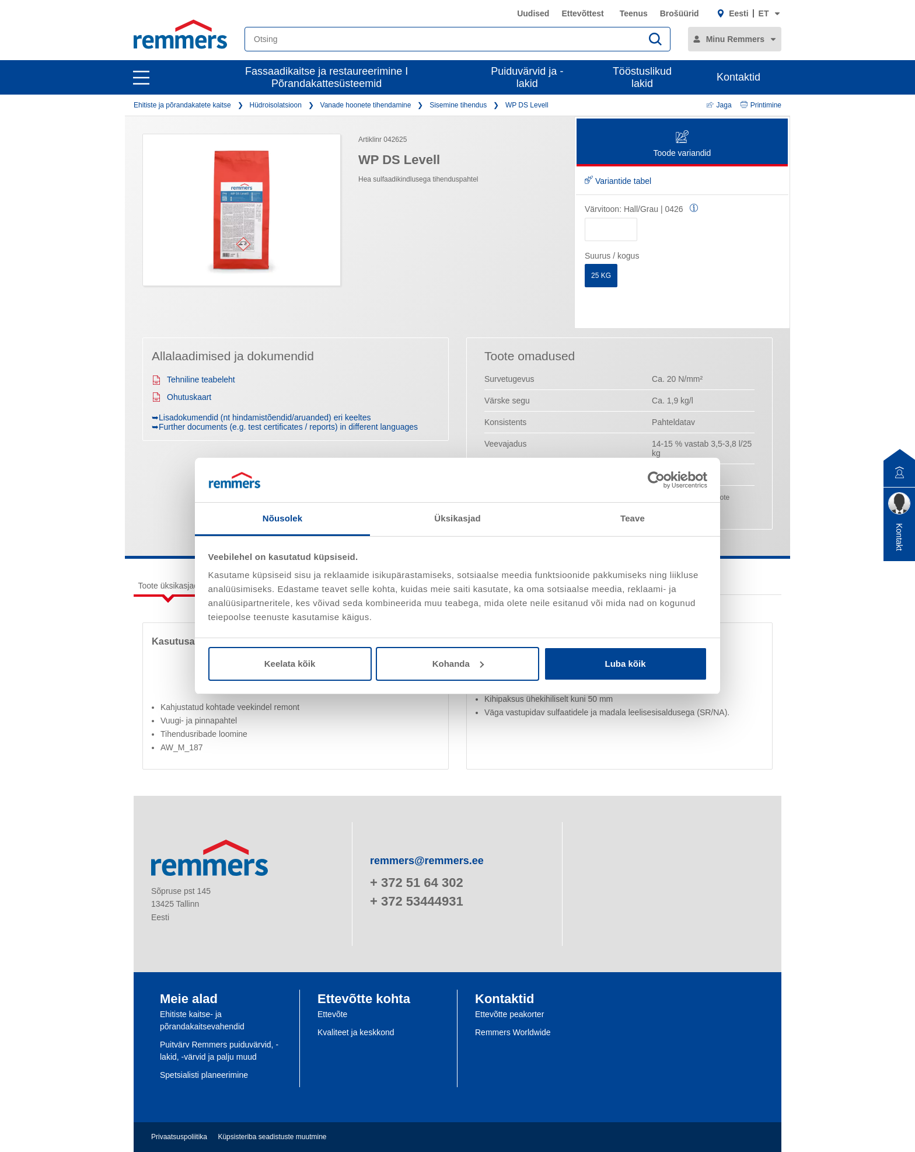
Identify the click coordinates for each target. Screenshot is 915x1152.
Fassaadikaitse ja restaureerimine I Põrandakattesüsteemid (326, 77)
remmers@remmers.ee (427, 860)
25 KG (601, 276)
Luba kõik (625, 664)
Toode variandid (682, 144)
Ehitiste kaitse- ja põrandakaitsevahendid (202, 1020)
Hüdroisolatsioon (275, 105)
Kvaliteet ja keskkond (355, 1032)
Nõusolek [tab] (282, 518)
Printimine (761, 105)
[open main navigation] (141, 77)
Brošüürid (679, 13)
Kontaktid (738, 77)
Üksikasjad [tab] (457, 518)
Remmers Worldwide (513, 1032)
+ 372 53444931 (416, 901)
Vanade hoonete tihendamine (365, 105)
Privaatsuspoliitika (179, 1137)
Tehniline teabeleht (193, 379)
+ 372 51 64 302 (416, 882)
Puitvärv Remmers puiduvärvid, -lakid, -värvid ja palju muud (219, 1050)
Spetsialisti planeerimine (204, 1075)
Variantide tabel (618, 181)
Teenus (634, 13)
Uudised (533, 13)
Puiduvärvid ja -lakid (527, 77)
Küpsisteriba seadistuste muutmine (272, 1137)
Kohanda (458, 664)
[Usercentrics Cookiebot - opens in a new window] (656, 480)
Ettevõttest (582, 13)
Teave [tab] (632, 518)
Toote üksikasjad (168, 585)
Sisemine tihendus (458, 105)
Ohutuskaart (181, 397)
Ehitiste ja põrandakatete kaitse (182, 105)
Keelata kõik (290, 664)
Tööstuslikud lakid (642, 77)
